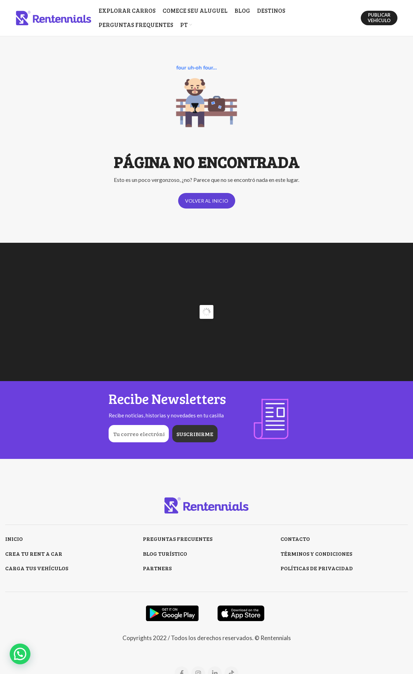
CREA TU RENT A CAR (33, 553)
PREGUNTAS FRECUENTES (177, 538)
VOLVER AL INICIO (206, 201)
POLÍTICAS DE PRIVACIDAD (317, 568)
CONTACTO (295, 538)
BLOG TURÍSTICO (165, 553)
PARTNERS (157, 568)
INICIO (14, 538)
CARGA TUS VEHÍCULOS (36, 568)
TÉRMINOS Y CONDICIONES (316, 553)
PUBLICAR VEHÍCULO (379, 17)
